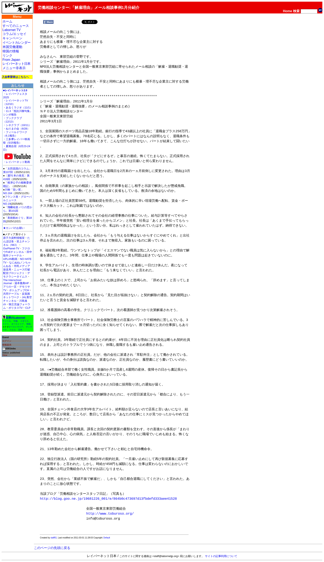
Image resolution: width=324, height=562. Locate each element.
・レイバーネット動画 (17, 160)
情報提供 (6, 344)
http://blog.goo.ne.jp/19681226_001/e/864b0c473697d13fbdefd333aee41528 (108, 499)
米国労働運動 (12, 47)
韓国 (28, 324)
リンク (7, 55)
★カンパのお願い (14, 227)
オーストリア (17, 324)
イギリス (24, 321)
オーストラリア (16, 327)
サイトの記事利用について (221, 556)
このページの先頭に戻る (52, 548)
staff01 (54, 538)
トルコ (12, 330)
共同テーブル (11, 293)
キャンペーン (12, 38)
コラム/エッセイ (14, 34)
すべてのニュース (15, 26)
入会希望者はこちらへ (15, 76)
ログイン (6, 341)
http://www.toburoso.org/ (110, 514)
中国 (15, 321)
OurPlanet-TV (11, 248)
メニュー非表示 (14, 68)
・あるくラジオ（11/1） (17, 107)
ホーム (7, 21)
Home (287, 11)
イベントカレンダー (16, 42)
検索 (296, 11)
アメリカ (6, 321)
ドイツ (5, 324)
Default (107, 538)
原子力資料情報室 (14, 237)
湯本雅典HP (21, 283)
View (4, 355)
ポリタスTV (15, 307)
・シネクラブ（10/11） (17, 125)
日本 (20, 330)
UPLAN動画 (10, 259)
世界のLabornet (15, 317)
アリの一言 (10, 286)
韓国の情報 (10, 51)
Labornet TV (11, 30)
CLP (27, 307)
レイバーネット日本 (16, 63)
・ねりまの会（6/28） (16, 128)
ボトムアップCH (19, 290)
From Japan (11, 59)
